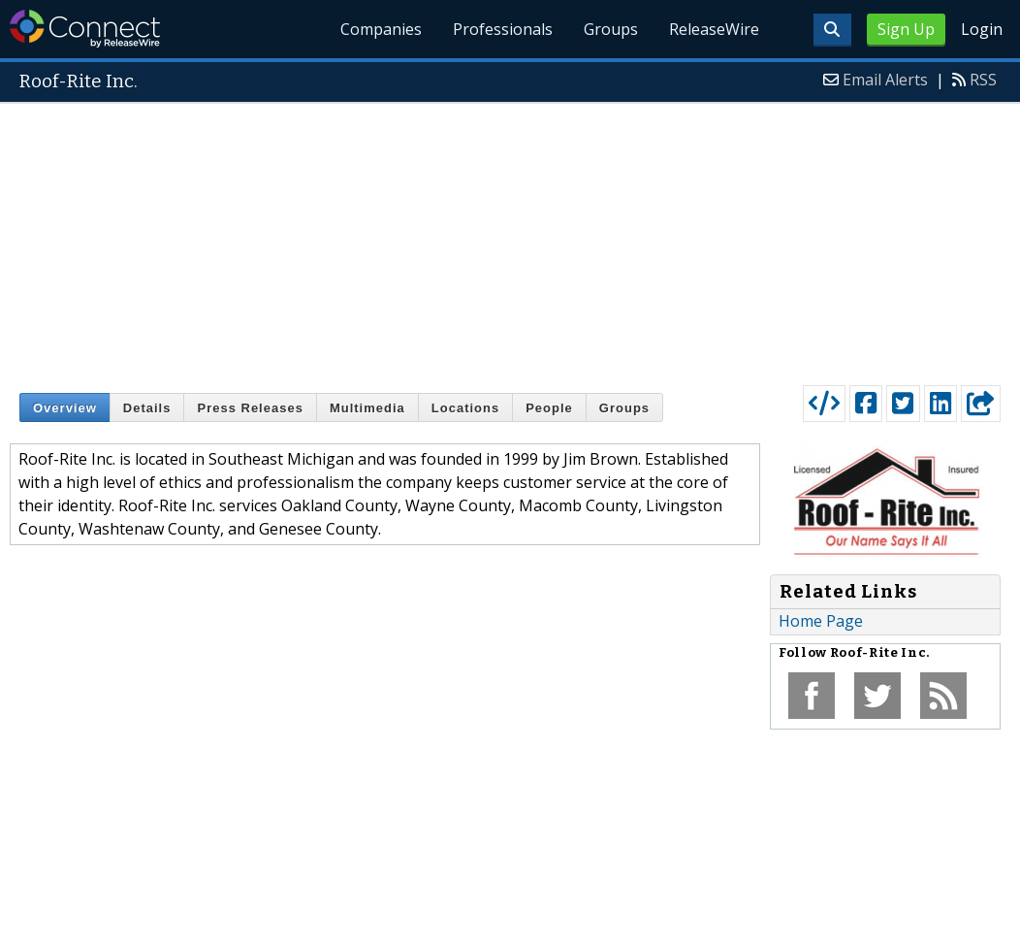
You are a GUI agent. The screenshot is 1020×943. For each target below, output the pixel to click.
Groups (611, 29)
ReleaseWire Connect (85, 29)
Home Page (821, 621)
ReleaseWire (714, 29)
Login (982, 29)
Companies (381, 29)
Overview (65, 408)
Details (147, 408)
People (549, 408)
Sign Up (906, 29)
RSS (983, 79)
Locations (465, 408)
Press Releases (250, 408)
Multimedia (367, 408)
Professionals (503, 29)
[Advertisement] (510, 239)
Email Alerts (885, 79)
